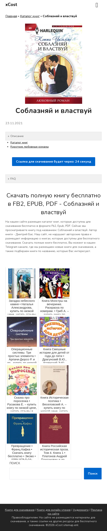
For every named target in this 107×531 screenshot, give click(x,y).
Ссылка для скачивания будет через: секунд (53, 161)
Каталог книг (30, 16)
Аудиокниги (81, 510)
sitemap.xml (70, 525)
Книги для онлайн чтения (54, 510)
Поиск (14, 463)
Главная (11, 16)
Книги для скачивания (19, 510)
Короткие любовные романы (29, 147)
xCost (11, 5)
